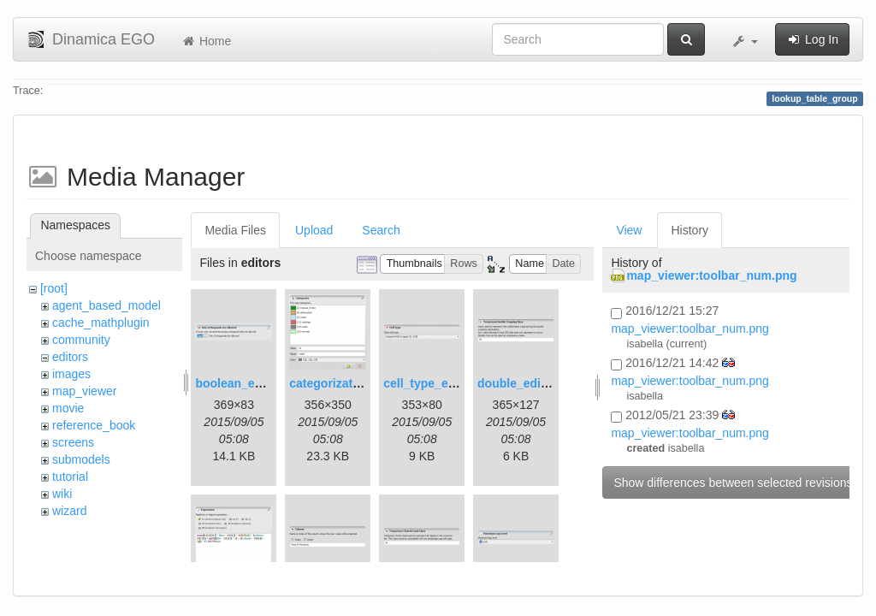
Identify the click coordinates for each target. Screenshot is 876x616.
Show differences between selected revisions (732, 482)
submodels (81, 459)
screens (73, 442)
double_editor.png (529, 383)
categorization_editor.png (362, 383)
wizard (69, 511)
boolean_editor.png (250, 383)
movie (68, 408)
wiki (62, 493)
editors (70, 357)
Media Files (235, 230)
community (81, 339)
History (689, 230)
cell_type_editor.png (441, 383)
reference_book (93, 425)
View (629, 230)
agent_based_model (106, 305)
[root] (54, 288)
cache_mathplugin (101, 322)
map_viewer (84, 391)
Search (381, 230)
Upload (314, 230)
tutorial (70, 476)
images (71, 374)
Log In (812, 39)
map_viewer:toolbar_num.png (711, 275)
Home (206, 41)
